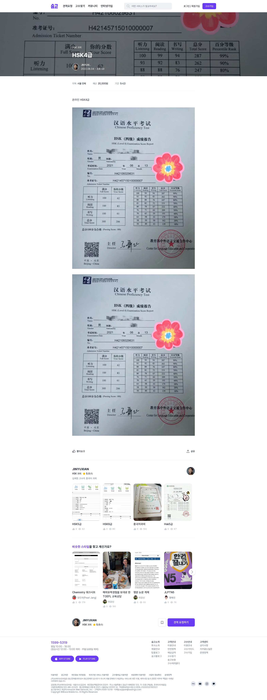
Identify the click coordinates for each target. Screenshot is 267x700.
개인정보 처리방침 (78, 675)
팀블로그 (155, 652)
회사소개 (155, 645)
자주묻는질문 (206, 649)
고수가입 (209, 6)
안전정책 (172, 649)
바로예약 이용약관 (138, 675)
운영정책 (204, 652)
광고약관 (64, 675)
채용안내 (155, 649)
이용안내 (172, 645)
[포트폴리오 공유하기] (190, 451)
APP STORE (62, 659)
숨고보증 (172, 659)
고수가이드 (189, 649)
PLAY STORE (87, 659)
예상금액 (172, 652)
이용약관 (54, 675)
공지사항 (204, 645)
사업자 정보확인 (155, 675)
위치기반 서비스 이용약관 (99, 675)
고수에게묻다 (174, 663)
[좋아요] (78, 451)
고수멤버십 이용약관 (120, 675)
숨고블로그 (156, 656)
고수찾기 (172, 656)
